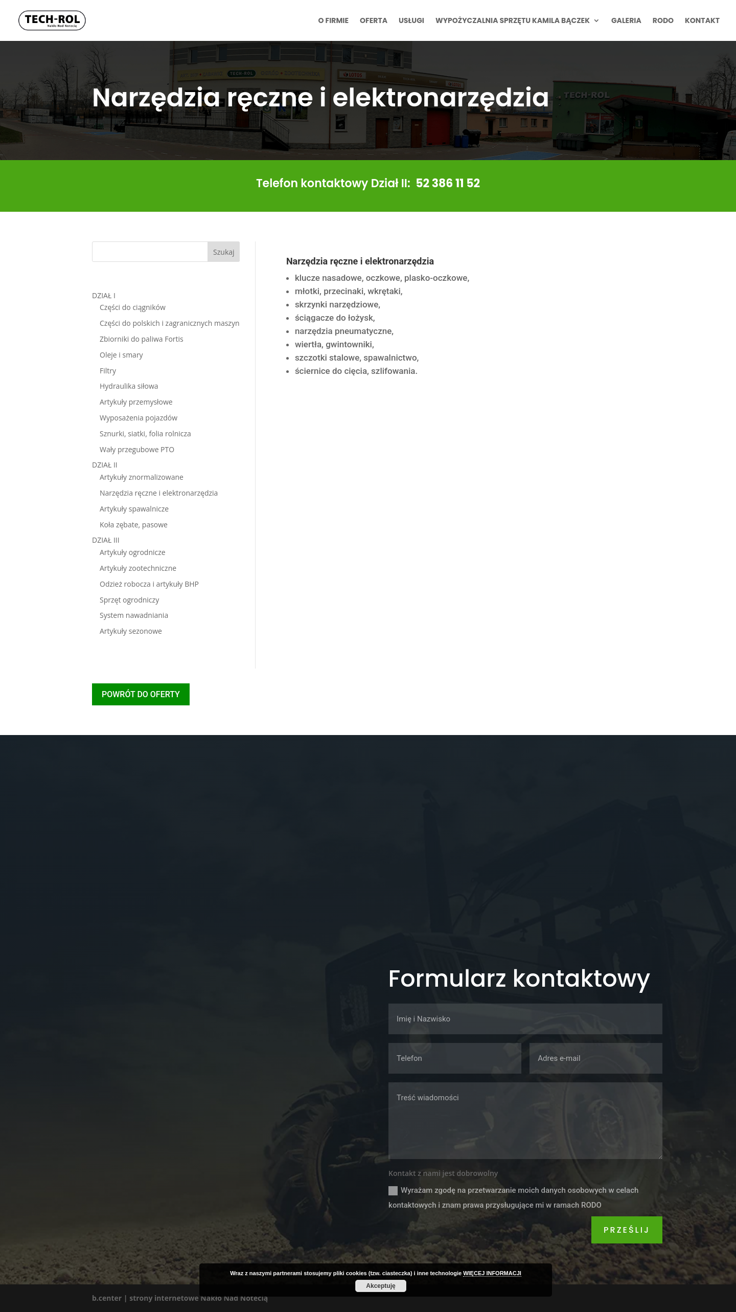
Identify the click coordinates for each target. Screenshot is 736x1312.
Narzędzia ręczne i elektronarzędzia (159, 493)
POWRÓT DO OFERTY (141, 694)
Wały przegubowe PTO (137, 449)
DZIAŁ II (105, 465)
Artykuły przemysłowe (136, 402)
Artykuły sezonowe (131, 631)
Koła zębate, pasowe (134, 524)
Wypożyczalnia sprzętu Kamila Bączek (512, 21)
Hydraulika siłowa (129, 386)
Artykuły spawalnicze (134, 509)
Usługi (411, 21)
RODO (663, 21)
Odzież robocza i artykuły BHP (149, 584)
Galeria (626, 21)
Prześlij (627, 1230)
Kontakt (702, 21)
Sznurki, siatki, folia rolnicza (145, 433)
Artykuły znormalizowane (141, 477)
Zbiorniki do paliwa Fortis (141, 339)
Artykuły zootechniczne (138, 568)
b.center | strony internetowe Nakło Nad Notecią (180, 1298)
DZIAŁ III (106, 540)
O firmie (333, 21)
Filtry (108, 370)
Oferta (373, 21)
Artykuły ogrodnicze (133, 552)
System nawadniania (134, 615)
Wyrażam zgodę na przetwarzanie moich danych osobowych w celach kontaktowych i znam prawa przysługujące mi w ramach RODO (513, 1198)
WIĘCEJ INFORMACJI (492, 1273)
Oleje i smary (121, 355)
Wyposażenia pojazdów (138, 417)
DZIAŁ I (104, 295)
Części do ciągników (133, 307)
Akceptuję (380, 1285)
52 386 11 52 (448, 183)
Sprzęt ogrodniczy (129, 600)
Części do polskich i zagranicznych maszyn (170, 323)
